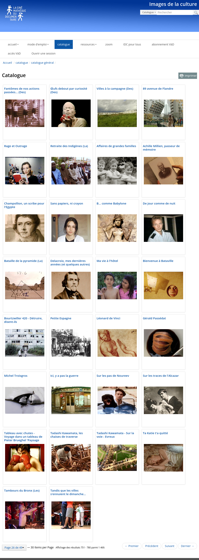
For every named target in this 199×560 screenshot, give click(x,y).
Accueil (7, 62)
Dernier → (187, 546)
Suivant (169, 546)
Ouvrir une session (44, 53)
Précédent (151, 546)
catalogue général (42, 62)
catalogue (22, 62)
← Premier (132, 546)
